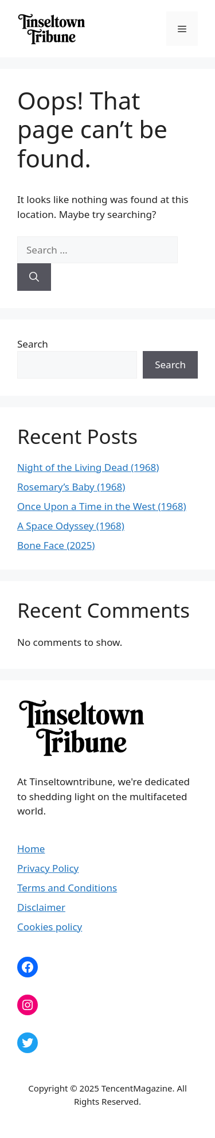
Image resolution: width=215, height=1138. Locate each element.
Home (31, 848)
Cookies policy (49, 926)
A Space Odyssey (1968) (70, 525)
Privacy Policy (48, 868)
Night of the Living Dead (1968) (88, 467)
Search (32, 343)
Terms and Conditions (67, 887)
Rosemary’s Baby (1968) (71, 486)
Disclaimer (41, 907)
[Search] (34, 277)
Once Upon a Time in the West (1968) (101, 506)
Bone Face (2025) (56, 545)
